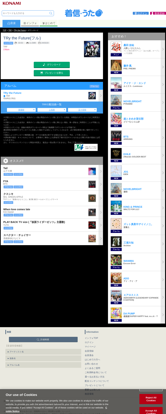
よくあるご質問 (92, 368)
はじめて (49, 23)
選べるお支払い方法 (95, 377)
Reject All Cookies (151, 403)
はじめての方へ (92, 359)
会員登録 (89, 351)
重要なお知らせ (92, 389)
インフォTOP (91, 338)
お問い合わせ (91, 364)
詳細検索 (44, 339)
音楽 (11, 23)
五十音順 (82, 110)
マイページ (90, 346)
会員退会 (89, 355)
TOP (4, 30)
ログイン (89, 342)
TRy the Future (20, 30)
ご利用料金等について (96, 372)
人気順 (52, 110)
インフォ (30, 23)
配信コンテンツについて (97, 381)
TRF (10, 30)
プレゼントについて (95, 385)
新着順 (21, 110)
